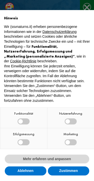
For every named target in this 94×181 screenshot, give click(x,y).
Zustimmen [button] (68, 171)
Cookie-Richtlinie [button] (23, 61)
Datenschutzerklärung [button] (59, 32)
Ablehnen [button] (26, 171)
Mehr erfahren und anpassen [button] (47, 159)
